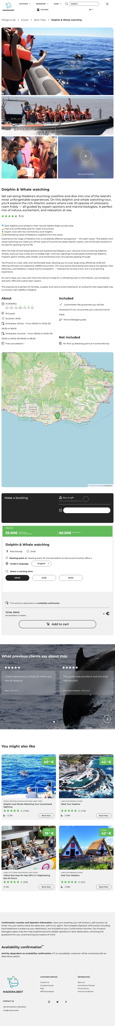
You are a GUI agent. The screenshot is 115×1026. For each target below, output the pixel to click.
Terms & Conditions (85, 991)
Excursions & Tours (74, 801)
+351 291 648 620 (9, 1007)
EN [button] (90, 10)
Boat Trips (40, 20)
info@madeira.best (11, 1010)
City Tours (13, 872)
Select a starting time (19, 571)
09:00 (17, 578)
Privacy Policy (83, 988)
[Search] (84, 4)
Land (63, 801)
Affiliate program (47, 991)
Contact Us (44, 982)
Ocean (25, 20)
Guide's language (16, 563)
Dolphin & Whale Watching (21, 801)
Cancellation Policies (86, 985)
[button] (30, 4)
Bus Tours (33, 872)
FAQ (42, 988)
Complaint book (47, 985)
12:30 (44, 578)
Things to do (8, 20)
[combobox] (41, 563)
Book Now (46, 816)
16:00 (70, 578)
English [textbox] (41, 563)
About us (81, 982)
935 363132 (22, 1007)
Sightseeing (23, 872)
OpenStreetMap (96, 486)
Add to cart (57, 624)
